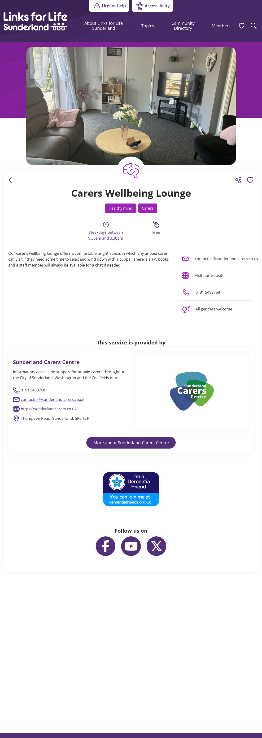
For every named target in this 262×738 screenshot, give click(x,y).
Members (221, 26)
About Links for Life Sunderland (103, 25)
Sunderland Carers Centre (46, 362)
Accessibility (151, 6)
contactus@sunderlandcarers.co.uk (217, 258)
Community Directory (183, 25)
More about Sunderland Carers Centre (131, 442)
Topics (147, 26)
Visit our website (202, 275)
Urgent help (109, 6)
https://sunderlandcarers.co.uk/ (49, 408)
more (115, 377)
